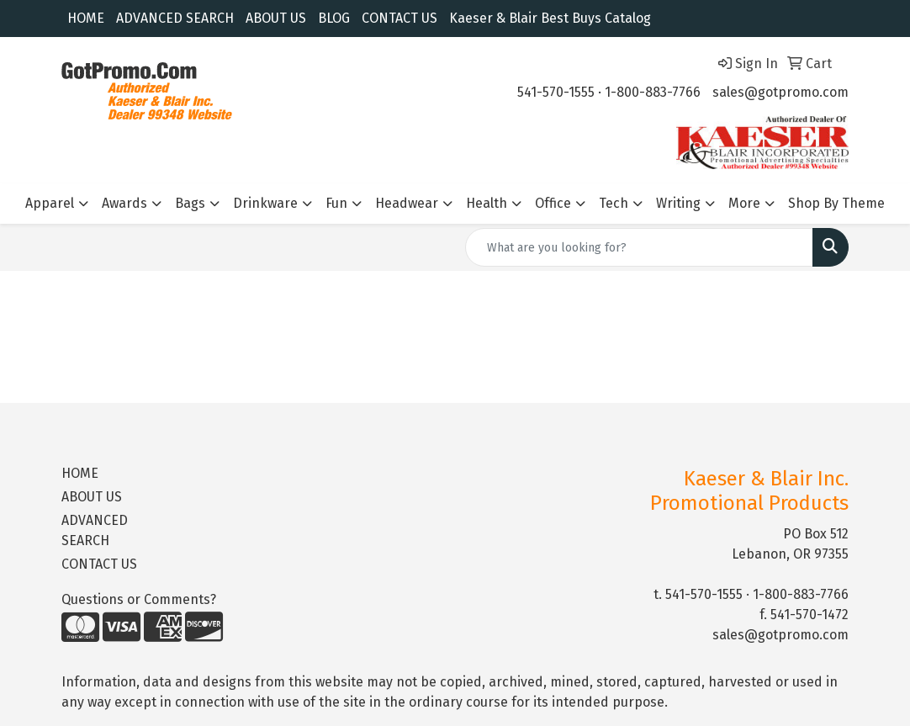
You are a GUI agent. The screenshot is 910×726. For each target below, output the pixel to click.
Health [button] (486, 203)
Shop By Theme (836, 203)
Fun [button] (336, 203)
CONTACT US (399, 18)
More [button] (744, 203)
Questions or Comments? (138, 599)
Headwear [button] (406, 203)
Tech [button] (613, 203)
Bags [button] (190, 203)
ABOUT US (276, 18)
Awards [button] (124, 203)
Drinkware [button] (265, 203)
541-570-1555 (556, 92)
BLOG (334, 18)
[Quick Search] (639, 247)
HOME (85, 18)
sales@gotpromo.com (780, 92)
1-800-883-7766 (653, 92)
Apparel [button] (49, 203)
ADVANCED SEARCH (175, 18)
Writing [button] (678, 203)
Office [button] (553, 203)
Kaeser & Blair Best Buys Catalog (550, 18)
